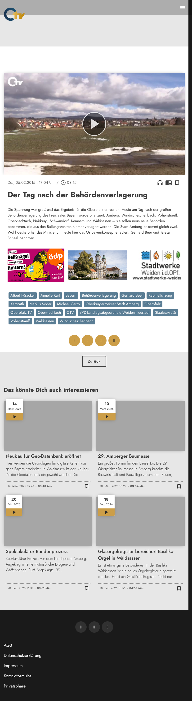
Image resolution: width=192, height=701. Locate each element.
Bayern (71, 295)
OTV (70, 312)
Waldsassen (45, 321)
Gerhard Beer (132, 295)
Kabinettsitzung (160, 295)
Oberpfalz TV (21, 312)
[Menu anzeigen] (182, 7)
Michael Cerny (68, 304)
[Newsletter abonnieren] (81, 627)
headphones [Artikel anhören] (160, 182)
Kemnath (17, 304)
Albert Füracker (22, 295)
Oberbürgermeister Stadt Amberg (112, 304)
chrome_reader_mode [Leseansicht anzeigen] (168, 182)
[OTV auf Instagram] (107, 627)
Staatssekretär (165, 312)
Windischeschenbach (76, 321)
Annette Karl (50, 295)
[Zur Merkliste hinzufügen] (177, 182)
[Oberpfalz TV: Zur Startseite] (14, 14)
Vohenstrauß (20, 321)
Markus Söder (40, 304)
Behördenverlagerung (99, 295)
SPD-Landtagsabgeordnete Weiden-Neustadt (114, 312)
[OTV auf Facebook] (94, 627)
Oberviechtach (49, 312)
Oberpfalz (152, 304)
